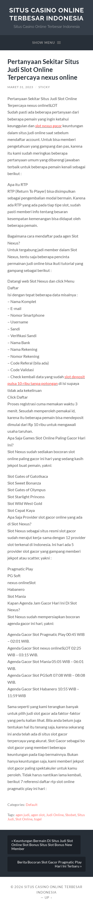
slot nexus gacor (48, 125)
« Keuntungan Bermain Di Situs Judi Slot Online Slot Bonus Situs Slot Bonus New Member (42, 845)
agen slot (38, 815)
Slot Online (23, 819)
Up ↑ (48, 898)
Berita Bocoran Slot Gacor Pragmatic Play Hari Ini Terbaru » (49, 864)
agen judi (23, 815)
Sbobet (70, 815)
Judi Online (55, 815)
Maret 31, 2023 (20, 87)
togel (38, 819)
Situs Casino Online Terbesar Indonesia (46, 14)
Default (31, 805)
